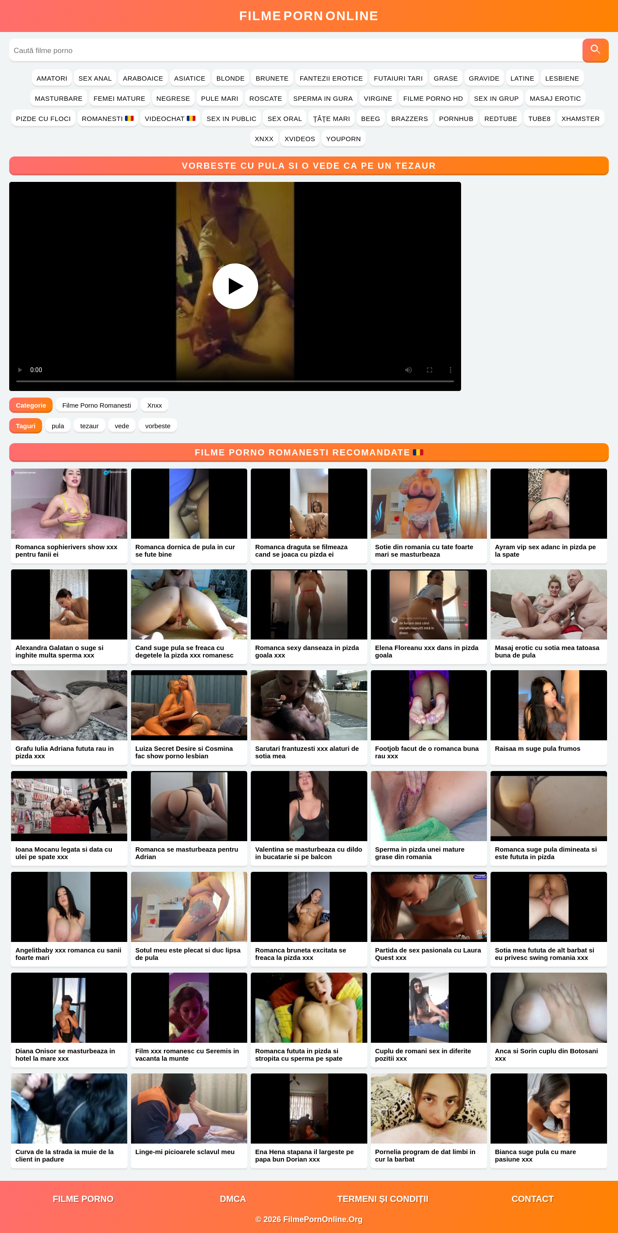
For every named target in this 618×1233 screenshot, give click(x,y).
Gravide (484, 78)
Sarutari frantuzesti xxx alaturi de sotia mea (307, 752)
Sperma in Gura (323, 98)
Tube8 (539, 118)
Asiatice (190, 78)
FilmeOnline (309, 16)
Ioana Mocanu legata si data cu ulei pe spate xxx (63, 853)
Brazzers (409, 118)
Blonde (231, 78)
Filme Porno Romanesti (96, 405)
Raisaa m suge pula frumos (537, 748)
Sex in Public (231, 118)
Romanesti (108, 118)
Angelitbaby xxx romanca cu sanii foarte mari (68, 953)
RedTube (500, 118)
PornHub (456, 118)
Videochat (170, 118)
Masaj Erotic (555, 98)
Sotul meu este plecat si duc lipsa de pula (188, 953)
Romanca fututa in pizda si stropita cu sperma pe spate (298, 1054)
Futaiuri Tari (398, 78)
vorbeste (157, 426)
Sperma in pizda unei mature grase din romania (420, 853)
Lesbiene (562, 78)
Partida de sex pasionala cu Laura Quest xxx (428, 953)
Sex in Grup (496, 98)
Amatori (51, 78)
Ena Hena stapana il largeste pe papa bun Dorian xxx (304, 1155)
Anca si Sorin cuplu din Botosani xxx (546, 1054)
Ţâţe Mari (331, 118)
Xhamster (580, 118)
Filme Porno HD (433, 98)
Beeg (370, 118)
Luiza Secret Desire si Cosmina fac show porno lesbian (184, 752)
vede (122, 426)
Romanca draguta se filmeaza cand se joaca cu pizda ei (301, 550)
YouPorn (343, 138)
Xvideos (299, 138)
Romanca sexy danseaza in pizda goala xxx (307, 651)
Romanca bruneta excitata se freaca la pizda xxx (300, 953)
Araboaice (143, 78)
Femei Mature (120, 98)
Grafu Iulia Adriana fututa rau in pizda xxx (64, 752)
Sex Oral (284, 118)
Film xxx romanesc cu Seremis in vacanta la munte (187, 1054)
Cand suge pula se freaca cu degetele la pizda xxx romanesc (184, 651)
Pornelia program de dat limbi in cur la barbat (425, 1155)
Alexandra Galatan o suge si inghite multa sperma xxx (59, 651)
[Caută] (595, 51)
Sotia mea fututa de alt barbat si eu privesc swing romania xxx (544, 953)
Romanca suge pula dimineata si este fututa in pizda (546, 853)
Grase (446, 78)
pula (58, 426)
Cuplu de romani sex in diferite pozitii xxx (423, 1054)
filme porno (83, 1199)
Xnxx (264, 138)
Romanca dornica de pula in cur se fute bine (185, 550)
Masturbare (58, 98)
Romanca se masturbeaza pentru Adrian (186, 853)
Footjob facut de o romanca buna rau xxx (427, 752)
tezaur (89, 426)
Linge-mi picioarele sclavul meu (185, 1151)
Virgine (378, 98)
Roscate (265, 98)
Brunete (272, 78)
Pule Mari (219, 98)
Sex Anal (95, 78)
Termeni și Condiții (383, 1199)
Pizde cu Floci (43, 118)
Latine (522, 78)
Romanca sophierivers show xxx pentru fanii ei (66, 550)
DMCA (233, 1199)
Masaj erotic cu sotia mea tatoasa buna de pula (547, 651)
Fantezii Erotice (331, 78)
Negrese (173, 98)
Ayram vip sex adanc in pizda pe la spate (545, 550)
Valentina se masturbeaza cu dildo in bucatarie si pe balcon (308, 853)
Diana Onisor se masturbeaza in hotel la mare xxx (65, 1054)
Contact (532, 1199)
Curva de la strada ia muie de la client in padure (64, 1155)
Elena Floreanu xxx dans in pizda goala (427, 651)
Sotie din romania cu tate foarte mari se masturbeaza (424, 550)
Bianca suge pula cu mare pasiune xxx (535, 1155)
